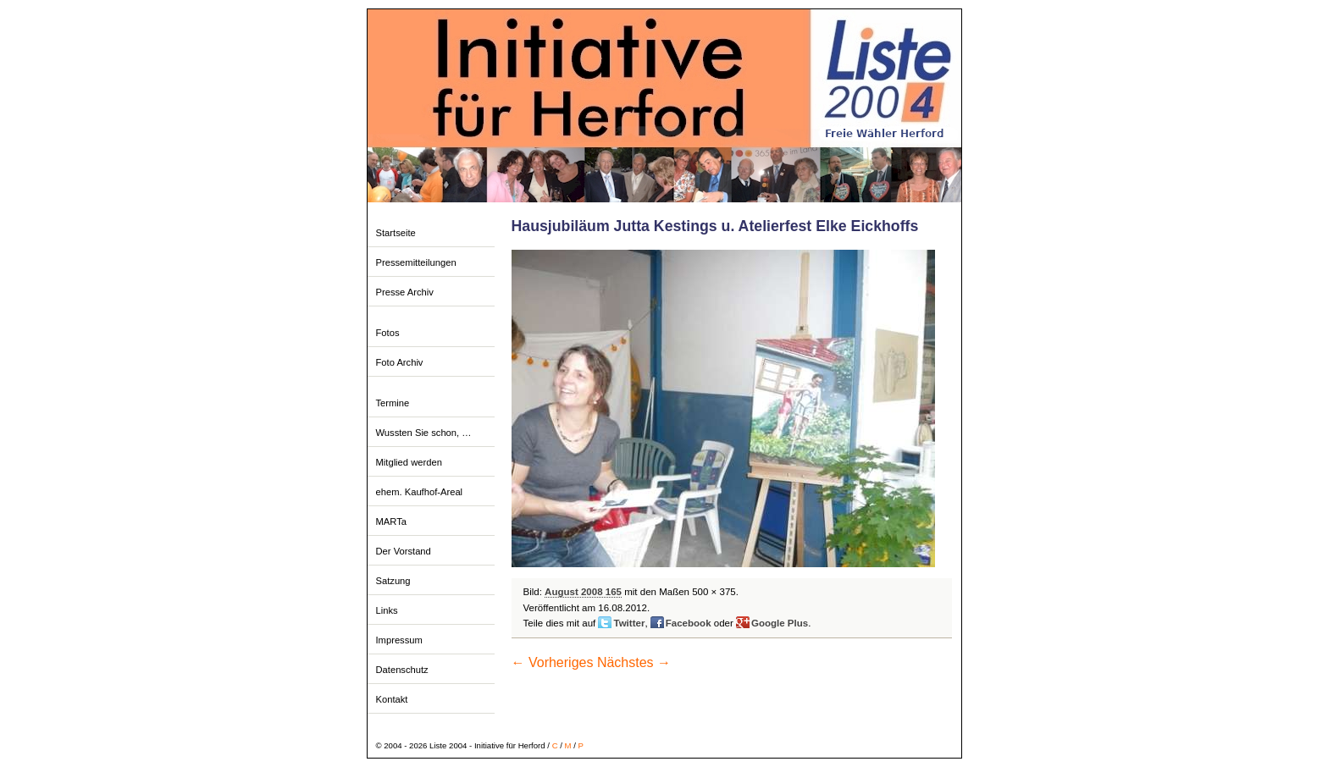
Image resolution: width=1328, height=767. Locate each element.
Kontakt (392, 699)
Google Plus (779, 623)
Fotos (388, 333)
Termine (393, 403)
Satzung (393, 581)
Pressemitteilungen (416, 262)
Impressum (399, 640)
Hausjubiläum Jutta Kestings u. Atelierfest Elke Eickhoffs (715, 226)
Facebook (688, 623)
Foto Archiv (399, 362)
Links (387, 610)
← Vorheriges (553, 662)
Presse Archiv (405, 292)
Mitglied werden (409, 462)
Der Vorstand (403, 551)
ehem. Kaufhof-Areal (419, 492)
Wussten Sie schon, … (424, 433)
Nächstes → (634, 662)
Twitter (629, 623)
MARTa (391, 521)
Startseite (396, 233)
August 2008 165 (583, 592)
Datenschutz (402, 670)
